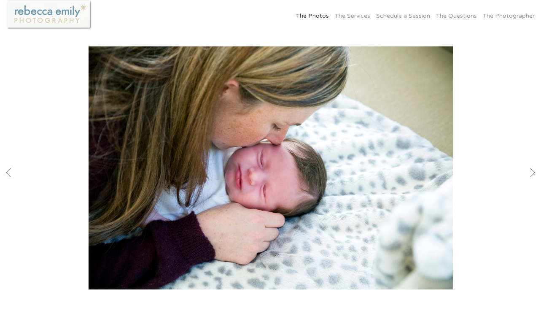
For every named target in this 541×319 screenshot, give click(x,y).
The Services (352, 15)
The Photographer (509, 15)
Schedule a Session (403, 15)
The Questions (456, 15)
